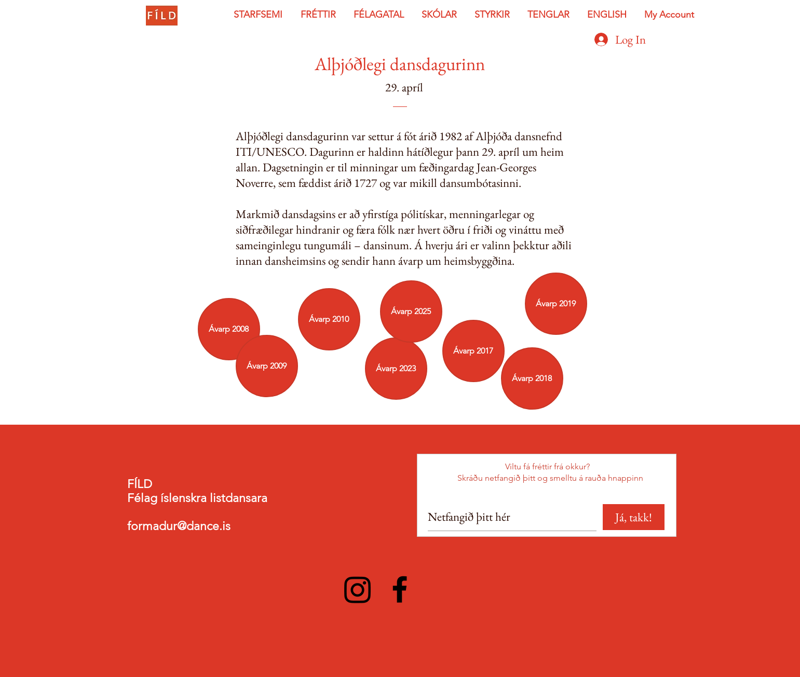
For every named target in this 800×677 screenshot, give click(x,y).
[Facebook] (399, 589)
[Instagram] (357, 589)
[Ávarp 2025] (411, 311)
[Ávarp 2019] (556, 304)
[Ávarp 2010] (329, 319)
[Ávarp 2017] (473, 351)
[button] (259, 15)
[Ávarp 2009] (267, 366)
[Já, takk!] (634, 517)
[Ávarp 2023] (396, 368)
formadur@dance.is (178, 526)
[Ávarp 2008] (229, 329)
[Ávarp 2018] (532, 378)
